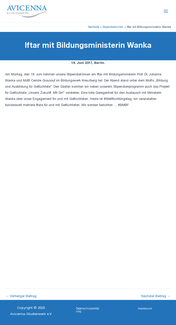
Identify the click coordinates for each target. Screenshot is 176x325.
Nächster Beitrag (155, 296)
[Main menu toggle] (166, 11)
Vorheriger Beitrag (21, 296)
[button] (88, 310)
